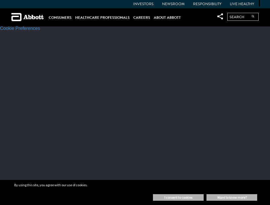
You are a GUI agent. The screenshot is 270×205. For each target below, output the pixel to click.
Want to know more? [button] (232, 197)
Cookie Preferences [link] (20, 28)
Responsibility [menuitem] (207, 4)
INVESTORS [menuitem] (143, 4)
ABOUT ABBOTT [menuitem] (167, 17)
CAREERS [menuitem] (141, 17)
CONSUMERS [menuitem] (60, 17)
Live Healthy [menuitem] (242, 4)
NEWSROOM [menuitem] (173, 4)
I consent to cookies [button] (178, 197)
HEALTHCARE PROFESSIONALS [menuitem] (102, 17)
